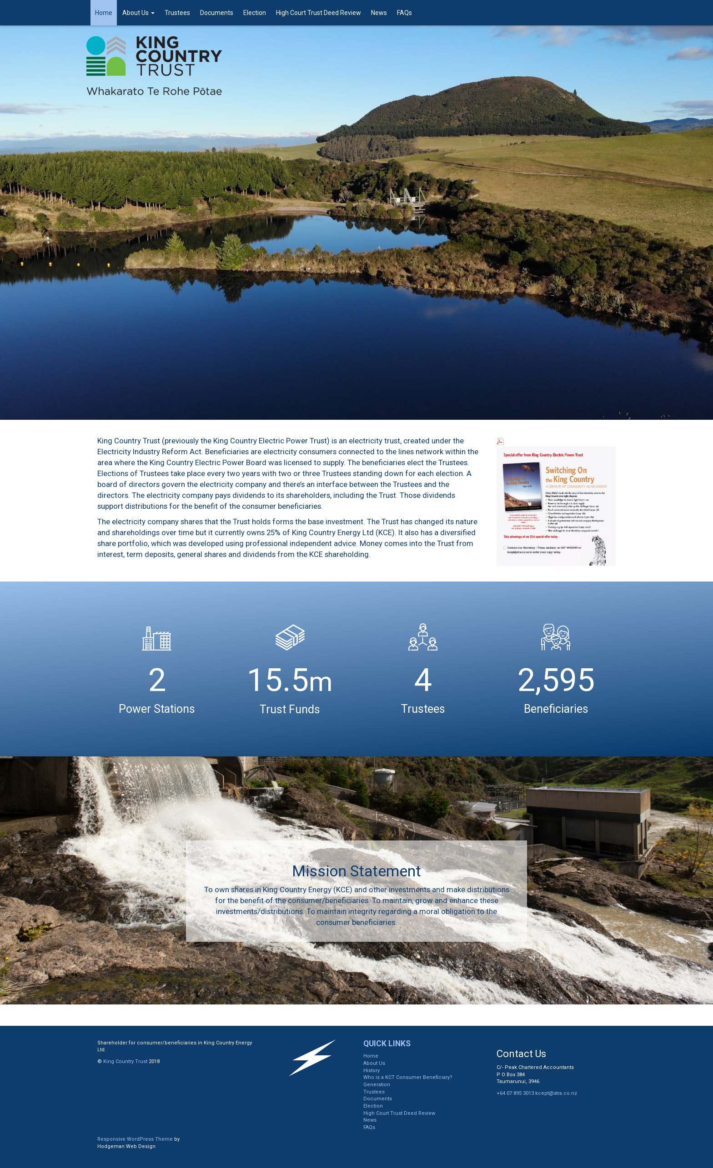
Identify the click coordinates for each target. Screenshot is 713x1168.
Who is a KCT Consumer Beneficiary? (407, 1077)
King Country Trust (125, 1061)
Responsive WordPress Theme (135, 1139)
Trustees (177, 12)
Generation (376, 1085)
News (379, 12)
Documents (216, 12)
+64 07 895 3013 (515, 1093)
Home (103, 12)
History (371, 1071)
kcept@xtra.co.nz (556, 1093)
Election (254, 12)
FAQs (404, 12)
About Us (138, 12)
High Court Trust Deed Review (318, 12)
